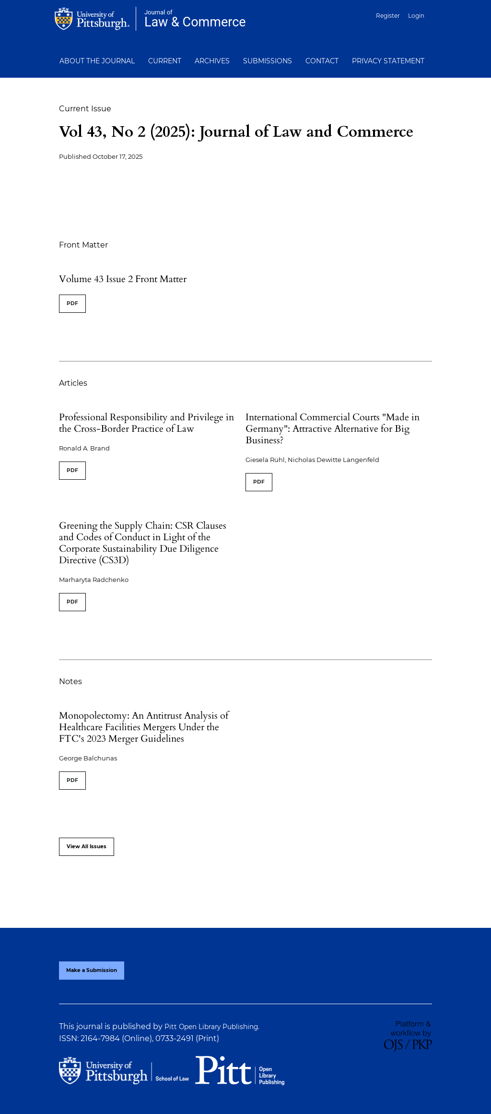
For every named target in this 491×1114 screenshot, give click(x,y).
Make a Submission (91, 970)
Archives (212, 61)
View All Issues (86, 846)
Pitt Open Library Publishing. (211, 1027)
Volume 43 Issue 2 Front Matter (123, 279)
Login (416, 15)
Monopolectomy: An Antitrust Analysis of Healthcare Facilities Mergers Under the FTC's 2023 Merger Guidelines (143, 727)
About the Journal (97, 61)
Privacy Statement (388, 61)
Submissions (267, 61)
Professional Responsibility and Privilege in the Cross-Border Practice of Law (146, 423)
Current (164, 61)
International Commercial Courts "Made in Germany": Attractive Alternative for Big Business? (333, 429)
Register (388, 15)
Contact (322, 61)
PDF (72, 303)
